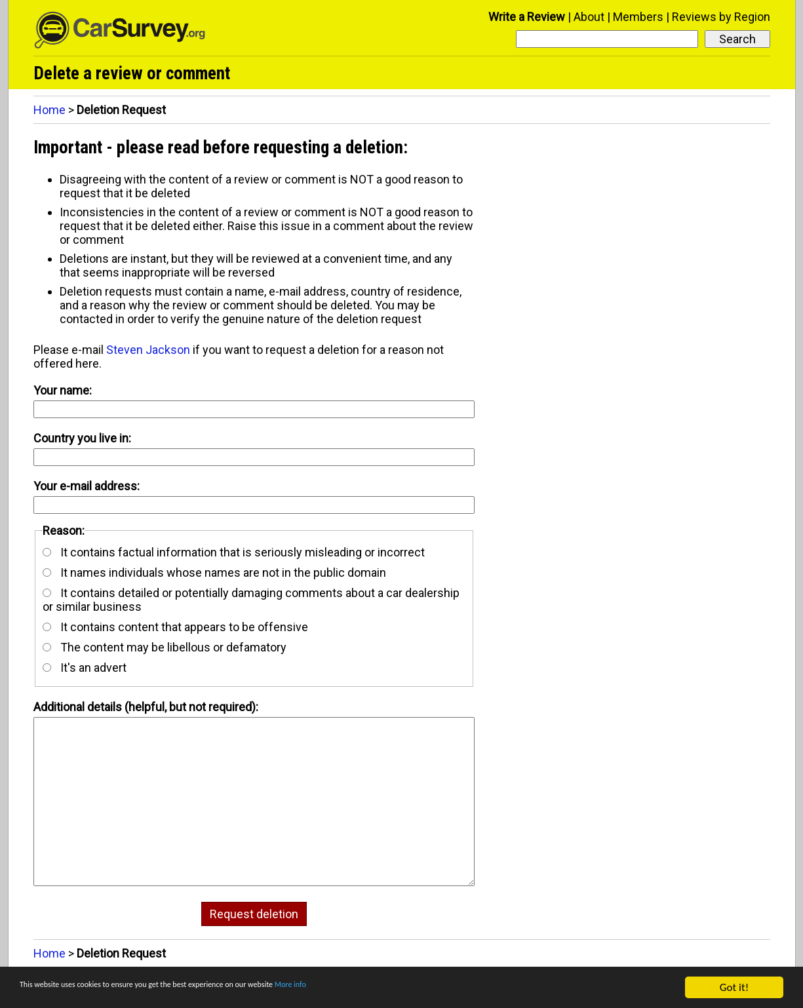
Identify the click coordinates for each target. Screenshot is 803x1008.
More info (403, 988)
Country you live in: (82, 438)
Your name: (62, 390)
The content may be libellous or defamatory (164, 647)
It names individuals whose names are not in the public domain (214, 572)
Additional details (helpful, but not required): (145, 707)
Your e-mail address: (86, 486)
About (589, 17)
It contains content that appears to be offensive (175, 627)
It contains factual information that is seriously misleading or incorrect (234, 552)
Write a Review (526, 17)
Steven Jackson (148, 350)
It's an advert (85, 667)
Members (638, 17)
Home (49, 110)
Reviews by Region (721, 17)
